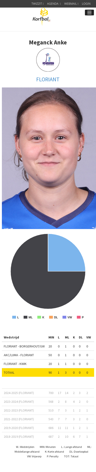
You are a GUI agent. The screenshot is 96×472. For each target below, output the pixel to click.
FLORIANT (48, 79)
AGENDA (54, 4)
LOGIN (86, 4)
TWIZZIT (38, 4)
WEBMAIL (71, 4)
